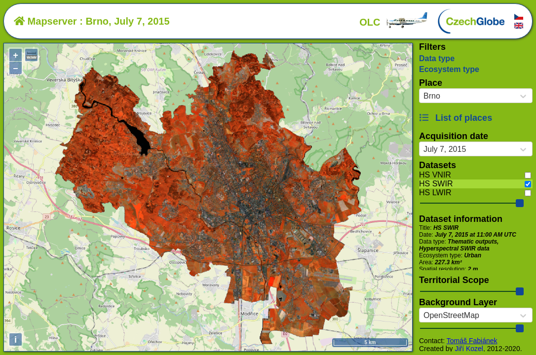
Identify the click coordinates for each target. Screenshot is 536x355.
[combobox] (423, 96)
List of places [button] (455, 118)
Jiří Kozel (469, 349)
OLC (393, 22)
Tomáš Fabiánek (472, 341)
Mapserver (45, 21)
